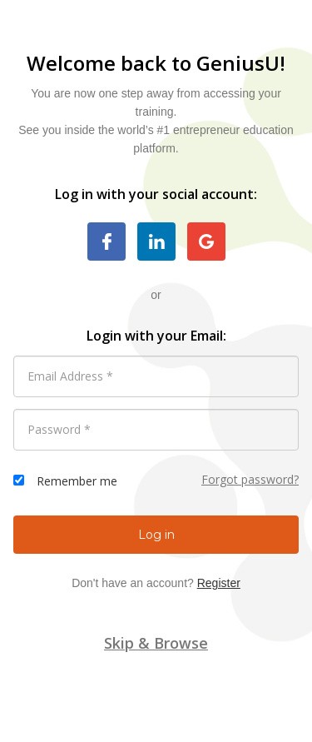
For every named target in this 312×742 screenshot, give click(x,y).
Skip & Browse (156, 643)
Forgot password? (250, 479)
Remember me (77, 481)
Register (218, 583)
